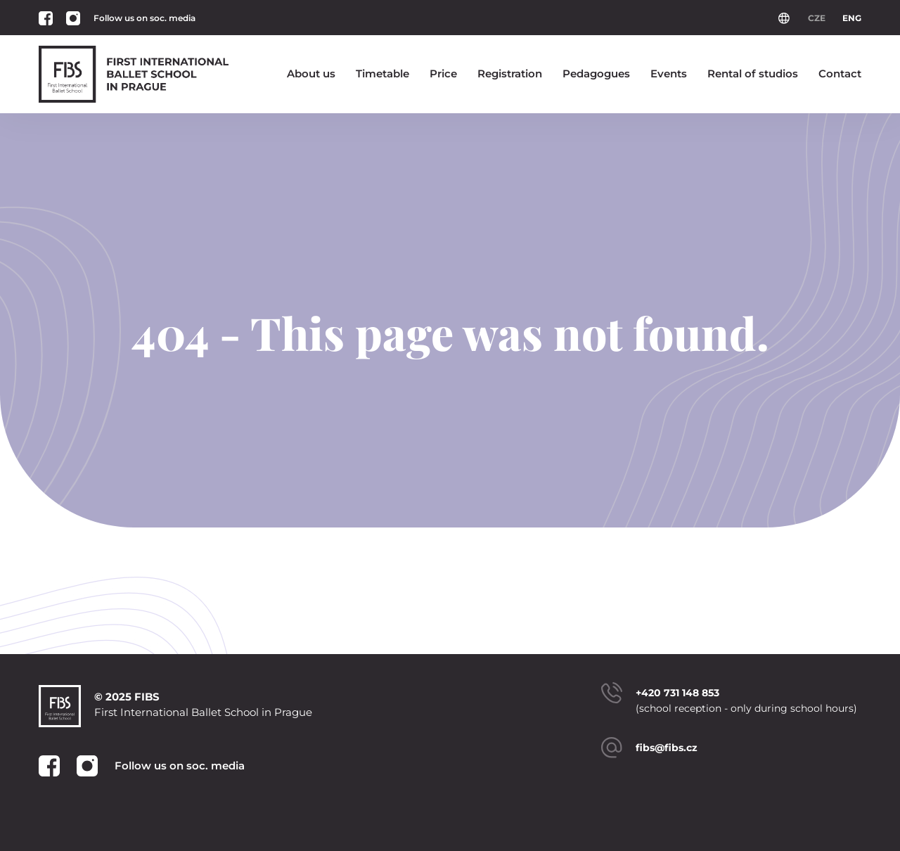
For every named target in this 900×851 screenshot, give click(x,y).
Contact (839, 73)
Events (668, 73)
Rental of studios (752, 73)
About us (311, 73)
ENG (851, 18)
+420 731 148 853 (677, 692)
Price (443, 73)
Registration (509, 73)
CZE (816, 18)
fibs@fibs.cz (667, 747)
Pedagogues (596, 73)
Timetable (382, 73)
